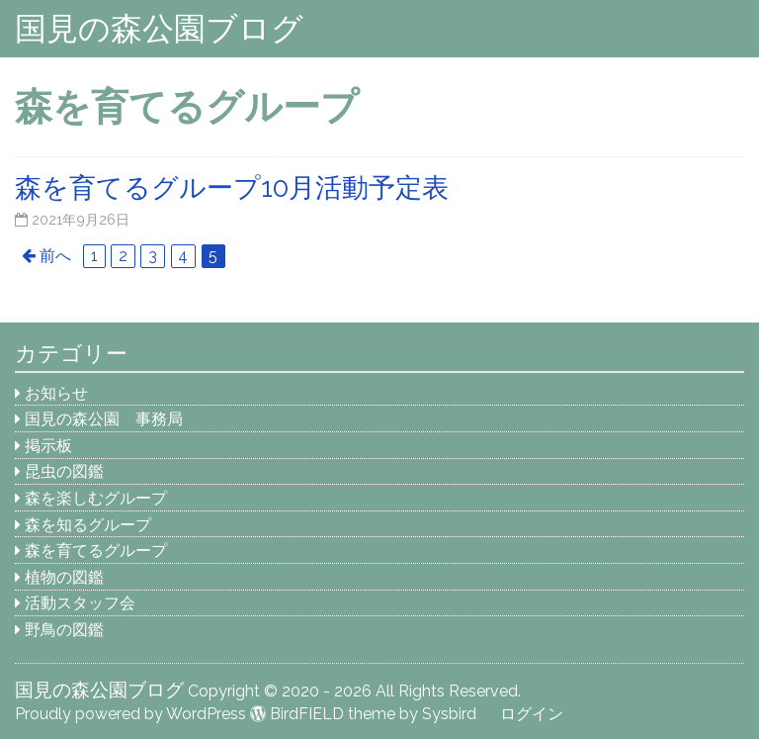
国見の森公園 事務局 (104, 419)
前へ (55, 255)
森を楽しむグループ (96, 498)
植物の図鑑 (64, 577)
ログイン (531, 713)
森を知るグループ (88, 524)
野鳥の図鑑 (64, 629)
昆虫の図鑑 (64, 471)
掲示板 (48, 445)
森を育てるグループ (96, 550)
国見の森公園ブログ (159, 28)
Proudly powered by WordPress (130, 713)
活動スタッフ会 (80, 603)
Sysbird (449, 713)
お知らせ (56, 393)
